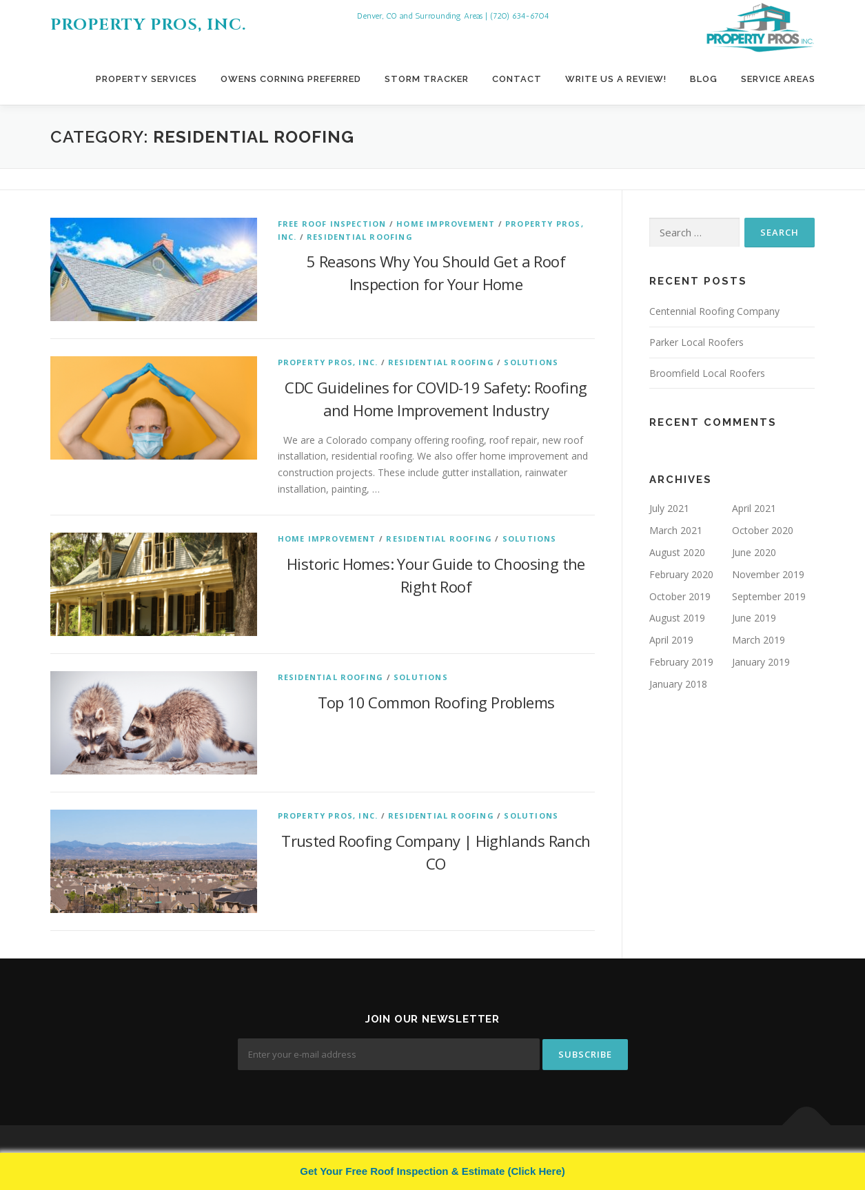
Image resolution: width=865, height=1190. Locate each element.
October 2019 (680, 596)
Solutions (531, 362)
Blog (704, 79)
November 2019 (768, 574)
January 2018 (678, 683)
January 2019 (761, 661)
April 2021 (754, 508)
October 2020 (762, 530)
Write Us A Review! (615, 79)
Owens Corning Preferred (291, 79)
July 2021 (669, 508)
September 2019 (769, 596)
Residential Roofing (360, 237)
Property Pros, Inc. (148, 25)
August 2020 (677, 552)
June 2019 (754, 617)
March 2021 (675, 530)
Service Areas (778, 79)
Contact (517, 79)
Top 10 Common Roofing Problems (436, 702)
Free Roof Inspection (332, 223)
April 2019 (671, 639)
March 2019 (758, 639)
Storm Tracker (427, 79)
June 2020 (754, 552)
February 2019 (681, 661)
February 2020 (681, 574)
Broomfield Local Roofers (707, 373)
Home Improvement (445, 223)
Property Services (146, 79)
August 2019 (677, 617)
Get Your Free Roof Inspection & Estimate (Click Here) (432, 1171)
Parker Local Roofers (696, 342)
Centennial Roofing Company (714, 311)
